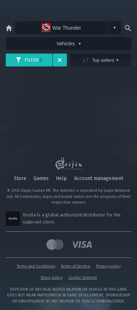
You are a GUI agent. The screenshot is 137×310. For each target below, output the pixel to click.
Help (61, 178)
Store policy (52, 277)
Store (20, 178)
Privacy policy (108, 266)
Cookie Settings (82, 277)
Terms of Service (75, 266)
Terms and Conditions (36, 266)
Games (41, 178)
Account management (98, 178)
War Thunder (61, 27)
